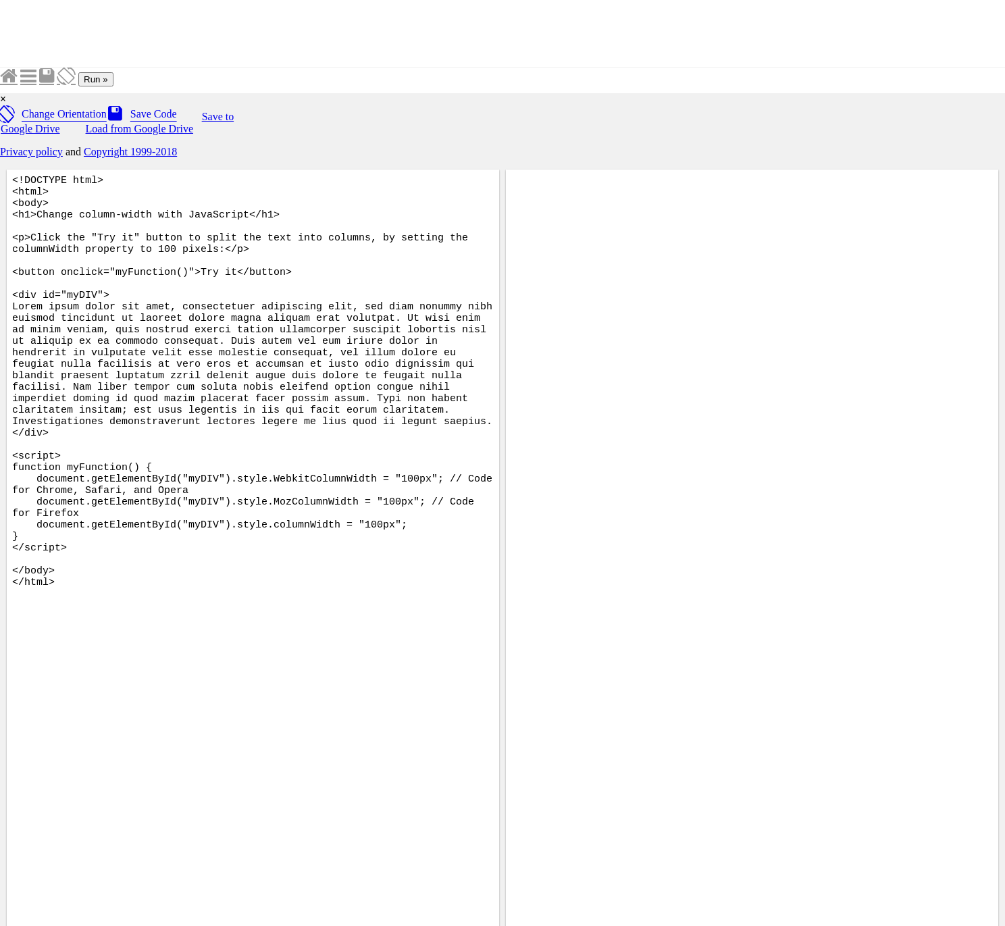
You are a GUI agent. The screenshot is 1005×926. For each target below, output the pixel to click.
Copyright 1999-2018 (130, 151)
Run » (96, 79)
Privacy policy (31, 151)
